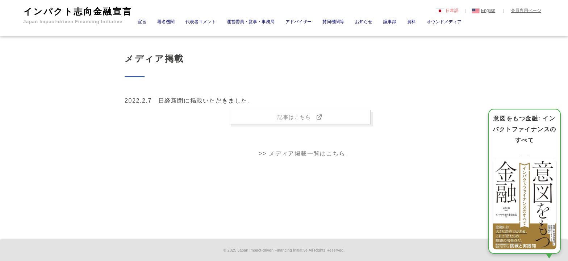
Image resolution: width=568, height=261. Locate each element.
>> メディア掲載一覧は (302, 153)
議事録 (389, 21)
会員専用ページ (526, 10)
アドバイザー (298, 21)
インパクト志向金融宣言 (77, 15)
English (484, 10)
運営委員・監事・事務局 (251, 21)
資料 (411, 21)
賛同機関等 (333, 21)
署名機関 (166, 21)
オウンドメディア (444, 21)
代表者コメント (200, 21)
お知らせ (363, 21)
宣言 (142, 21)
